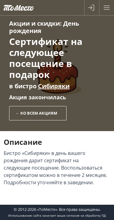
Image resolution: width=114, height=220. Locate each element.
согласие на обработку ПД (86, 215)
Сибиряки (54, 86)
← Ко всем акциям (36, 113)
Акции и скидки (34, 23)
